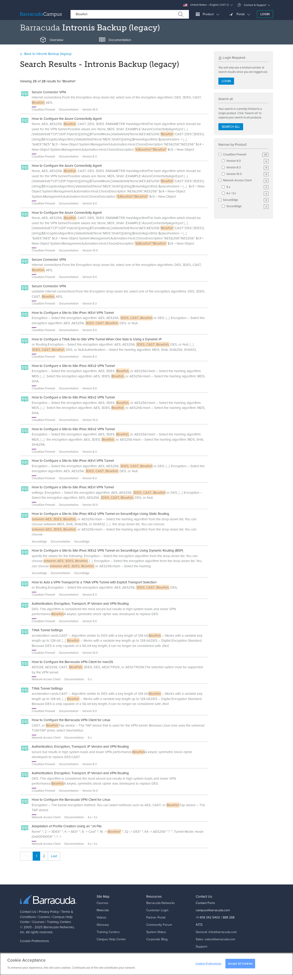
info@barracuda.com (222, 932)
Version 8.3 (247, 167)
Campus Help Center (111, 939)
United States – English (206, 5)
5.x (247, 187)
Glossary (103, 924)
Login (265, 14)
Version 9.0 (247, 161)
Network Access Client (246, 180)
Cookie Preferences (34, 940)
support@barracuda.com (213, 953)
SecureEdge (246, 200)
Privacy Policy (49, 911)
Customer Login (157, 910)
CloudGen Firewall (246, 154)
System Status (156, 932)
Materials (103, 910)
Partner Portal (155, 917)
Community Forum (159, 924)
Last (54, 856)
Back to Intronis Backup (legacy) (45, 53)
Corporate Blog (157, 939)
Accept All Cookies (240, 966)
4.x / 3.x (247, 193)
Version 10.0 (247, 174)
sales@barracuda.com (220, 939)
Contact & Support (252, 5)
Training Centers (59, 921)
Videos (101, 917)
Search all (231, 126)
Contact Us (28, 911)
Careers (44, 916)
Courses (38, 921)
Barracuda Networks (59, 927)
